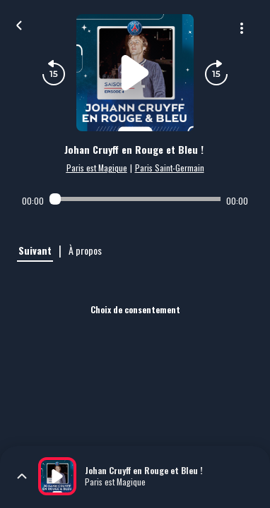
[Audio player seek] (134, 199)
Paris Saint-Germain (169, 168)
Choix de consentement (135, 309)
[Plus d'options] (242, 28)
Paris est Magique (96, 168)
